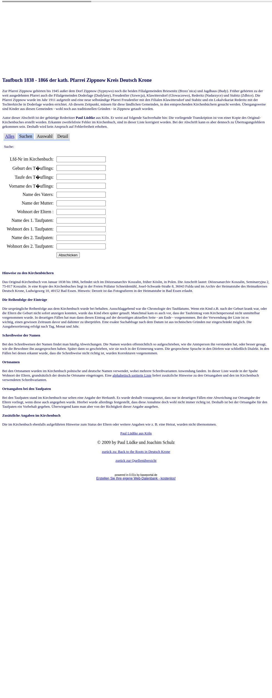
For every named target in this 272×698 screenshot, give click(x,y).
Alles (9, 136)
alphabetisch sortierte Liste (131, 375)
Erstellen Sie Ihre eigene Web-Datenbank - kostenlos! (135, 478)
